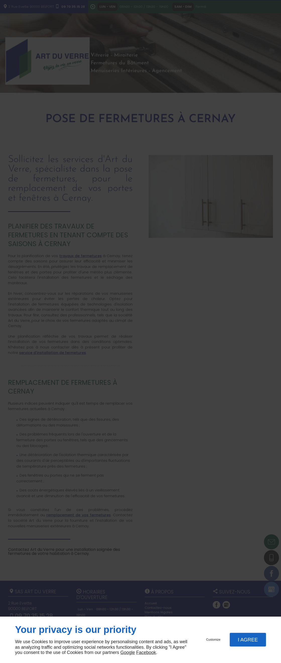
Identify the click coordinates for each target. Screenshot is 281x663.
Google (127, 652)
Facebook (146, 652)
